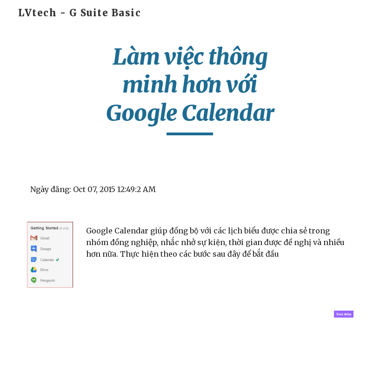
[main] (190, 89)
